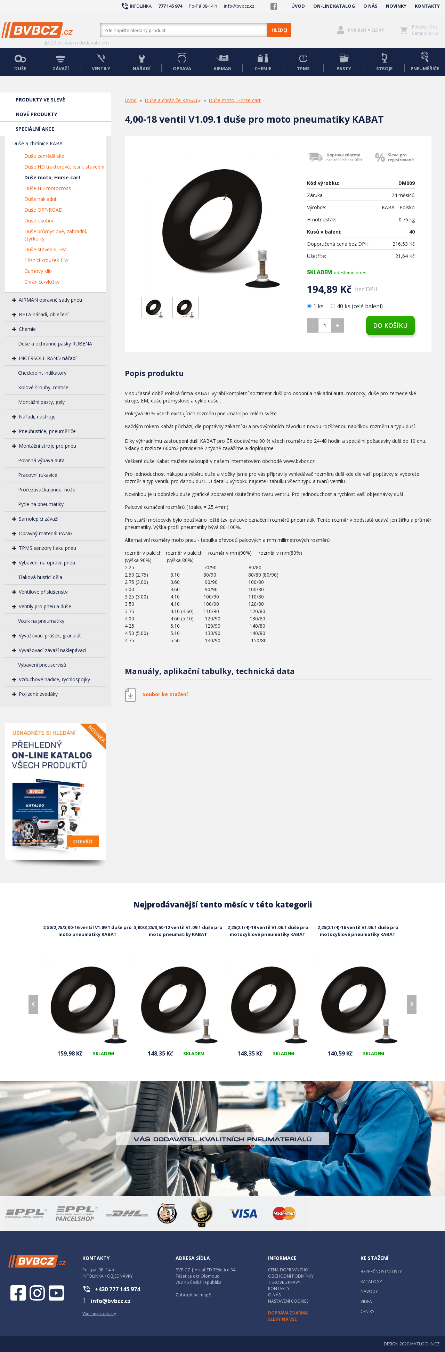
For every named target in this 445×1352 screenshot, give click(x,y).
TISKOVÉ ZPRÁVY (284, 1282)
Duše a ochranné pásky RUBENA (55, 343)
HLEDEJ (279, 30)
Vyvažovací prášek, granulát (50, 635)
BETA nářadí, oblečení (43, 314)
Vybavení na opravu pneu (47, 562)
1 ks (316, 306)
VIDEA (366, 1301)
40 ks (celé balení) (357, 306)
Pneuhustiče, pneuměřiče (47, 431)
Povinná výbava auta (41, 460)
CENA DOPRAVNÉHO (288, 1270)
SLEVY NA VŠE (282, 1319)
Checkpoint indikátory (42, 372)
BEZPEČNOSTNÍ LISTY (381, 1271)
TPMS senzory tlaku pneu (47, 548)
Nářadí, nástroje (37, 416)
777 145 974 (170, 6)
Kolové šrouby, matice (43, 387)
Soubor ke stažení (165, 694)
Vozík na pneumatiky (41, 621)
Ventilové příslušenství (43, 591)
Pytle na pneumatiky (41, 504)
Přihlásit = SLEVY (366, 30)
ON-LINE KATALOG (334, 6)
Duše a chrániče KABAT (39, 143)
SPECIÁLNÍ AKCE (35, 128)
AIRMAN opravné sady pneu (50, 299)
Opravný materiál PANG (45, 533)
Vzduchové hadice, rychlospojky (54, 679)
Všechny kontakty (99, 1314)
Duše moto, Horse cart (52, 177)
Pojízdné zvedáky (38, 694)
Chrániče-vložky (41, 281)
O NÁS (370, 6)
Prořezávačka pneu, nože (46, 489)
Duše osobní (38, 220)
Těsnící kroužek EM (46, 260)
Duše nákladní (40, 199)
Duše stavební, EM (45, 249)
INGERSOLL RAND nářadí (47, 358)
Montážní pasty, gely (41, 402)
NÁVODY (369, 1291)
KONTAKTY (427, 6)
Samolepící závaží (38, 518)
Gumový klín (38, 271)
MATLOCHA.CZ (425, 1344)
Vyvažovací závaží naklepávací (52, 650)
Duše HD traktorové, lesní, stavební (64, 166)
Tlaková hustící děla (40, 577)
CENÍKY (367, 1311)
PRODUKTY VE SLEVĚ (40, 99)
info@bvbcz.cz (239, 6)
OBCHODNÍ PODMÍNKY (291, 1276)
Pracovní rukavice (37, 475)
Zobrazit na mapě (193, 1295)
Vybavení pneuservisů (42, 664)
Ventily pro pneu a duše (45, 606)
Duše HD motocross (47, 188)
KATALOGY (371, 1282)
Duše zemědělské (44, 156)
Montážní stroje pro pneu (47, 445)
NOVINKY (396, 6)
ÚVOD (298, 6)
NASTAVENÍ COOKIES (288, 1301)
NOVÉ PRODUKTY (36, 114)
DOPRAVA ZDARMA (288, 1313)
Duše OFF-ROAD (43, 209)
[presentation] (33, 1004)
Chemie (27, 329)
